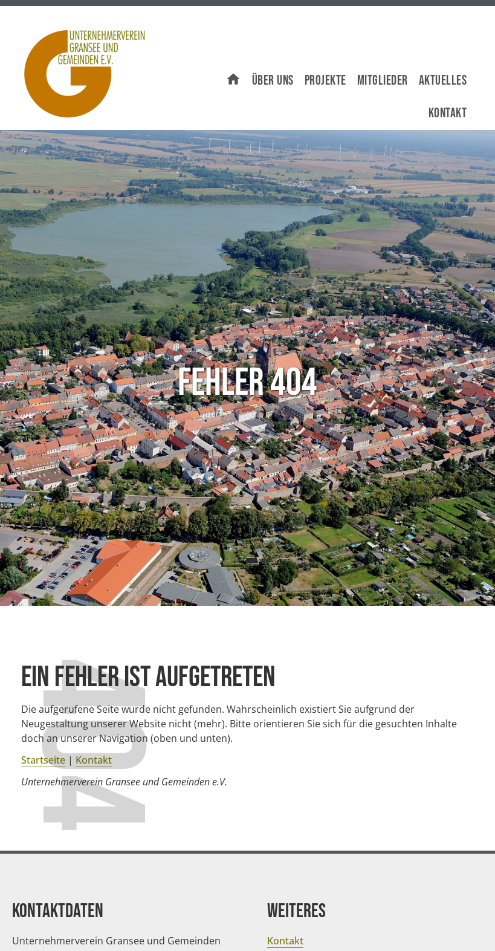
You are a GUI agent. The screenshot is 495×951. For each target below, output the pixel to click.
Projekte (325, 81)
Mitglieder (382, 81)
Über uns (273, 81)
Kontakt (448, 113)
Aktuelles (443, 81)
